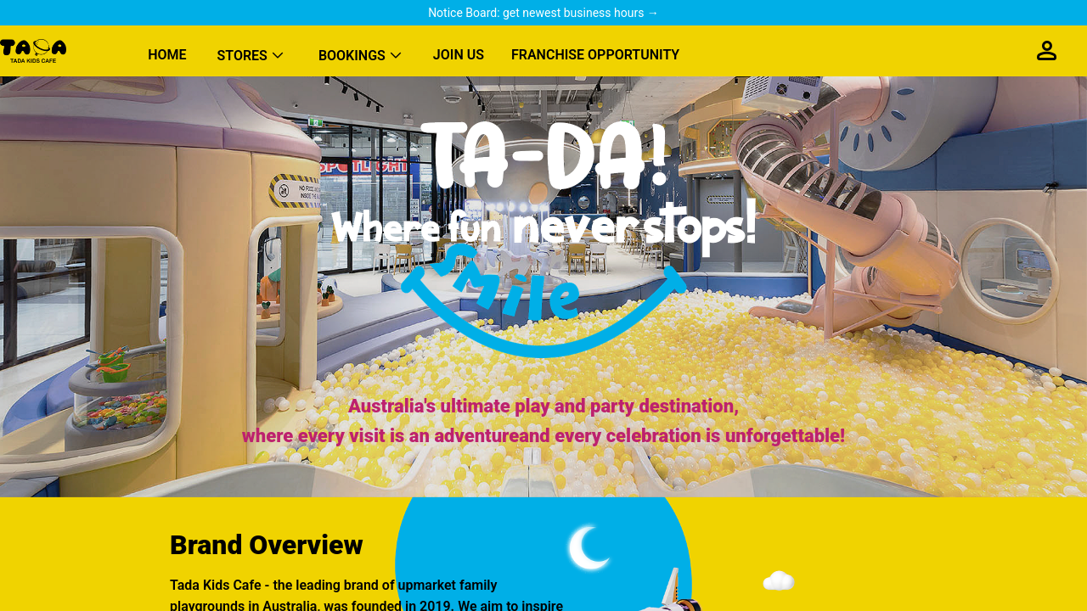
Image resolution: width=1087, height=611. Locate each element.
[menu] (570, 50)
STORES (242, 56)
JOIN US (458, 55)
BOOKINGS (352, 56)
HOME (167, 55)
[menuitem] (167, 51)
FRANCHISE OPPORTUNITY (595, 55)
